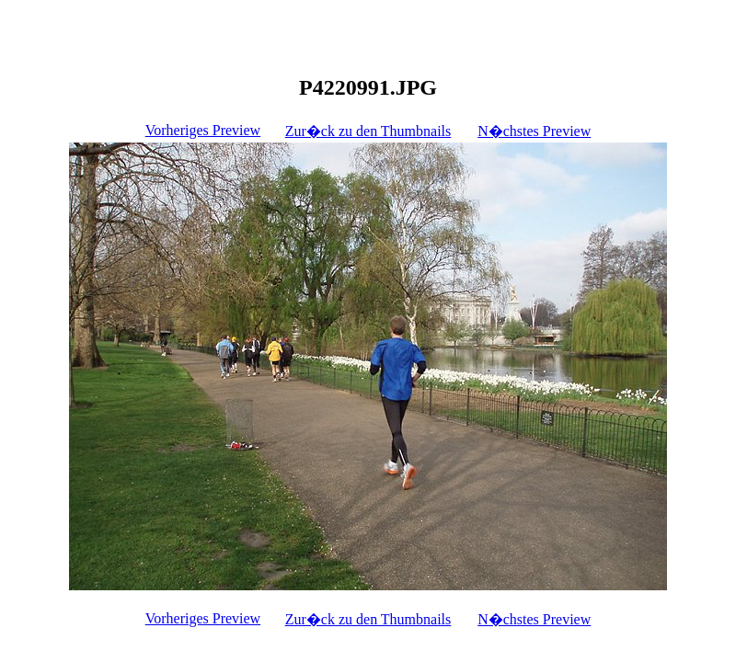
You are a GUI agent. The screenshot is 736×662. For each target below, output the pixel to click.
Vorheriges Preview (202, 130)
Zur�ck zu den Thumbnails (368, 131)
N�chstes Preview (534, 131)
